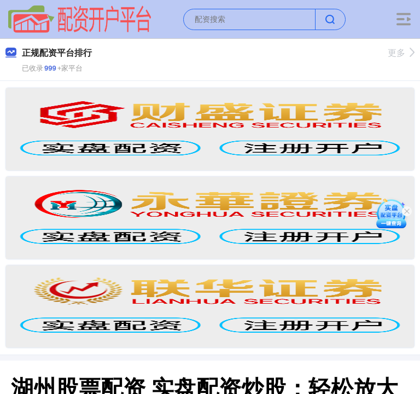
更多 (401, 52)
